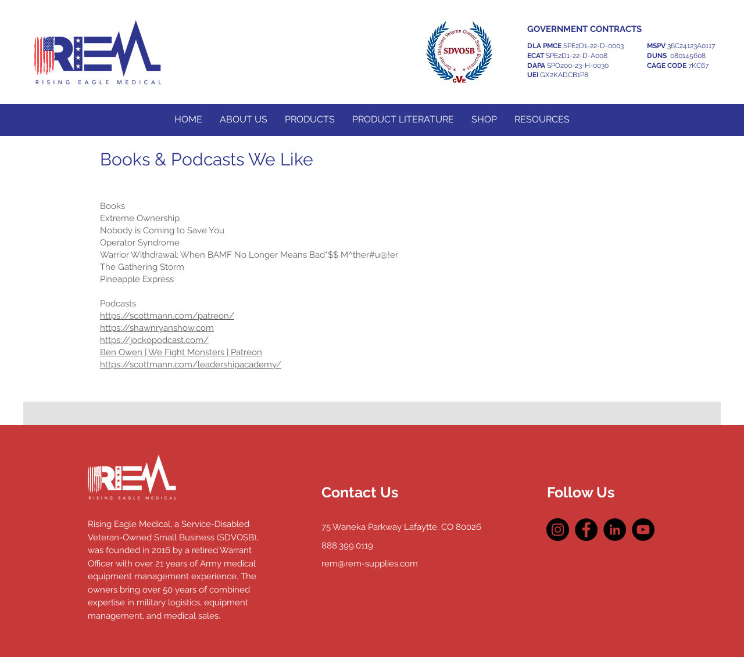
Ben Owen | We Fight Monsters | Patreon (181, 352)
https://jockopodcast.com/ (154, 340)
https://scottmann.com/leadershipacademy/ (190, 364)
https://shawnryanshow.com (157, 328)
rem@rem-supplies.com (369, 563)
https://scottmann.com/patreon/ (167, 316)
